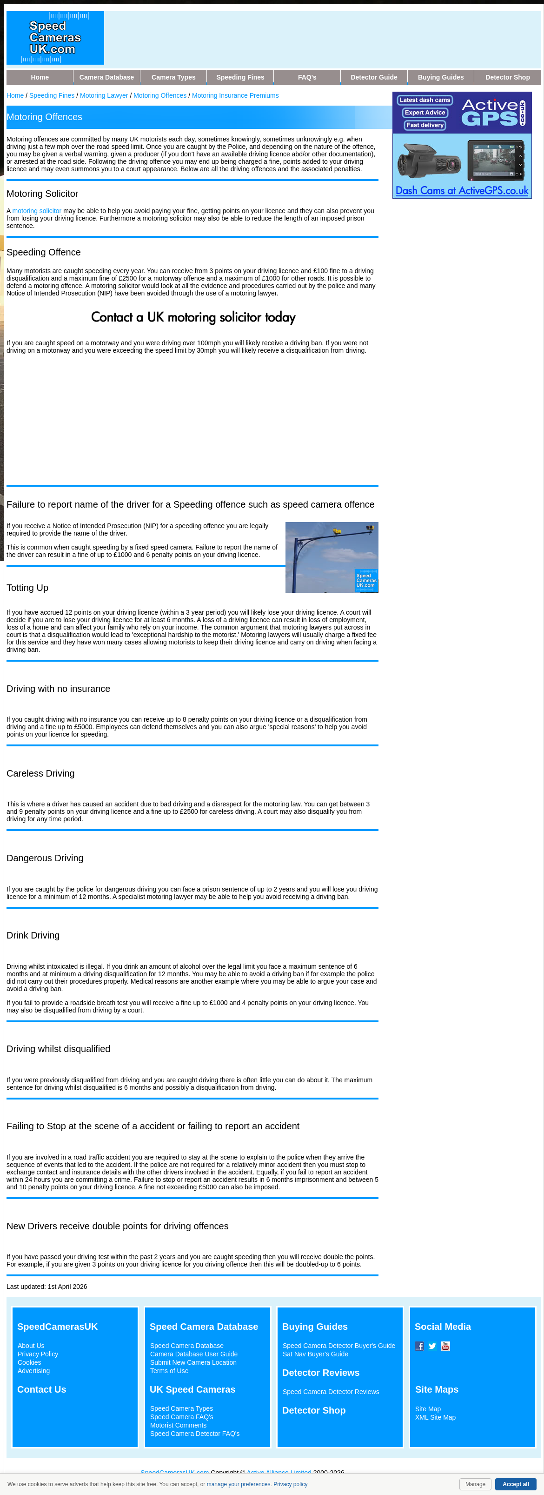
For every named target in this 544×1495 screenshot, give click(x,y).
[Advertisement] (292, 32)
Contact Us (41, 1389)
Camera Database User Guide (194, 1354)
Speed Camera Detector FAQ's (195, 1433)
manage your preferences (239, 1484)
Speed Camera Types (181, 1408)
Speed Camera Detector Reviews (331, 1391)
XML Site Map (435, 1417)
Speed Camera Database (187, 1345)
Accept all (516, 1484)
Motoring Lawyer (104, 95)
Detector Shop (314, 1410)
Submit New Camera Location (193, 1362)
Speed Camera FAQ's (181, 1417)
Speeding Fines (51, 95)
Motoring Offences (159, 95)
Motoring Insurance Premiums (235, 95)
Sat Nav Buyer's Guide (315, 1354)
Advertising (34, 1370)
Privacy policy (290, 1484)
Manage (475, 1484)
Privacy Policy (38, 1354)
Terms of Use (169, 1370)
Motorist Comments (178, 1425)
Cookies (29, 1362)
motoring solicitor (36, 211)
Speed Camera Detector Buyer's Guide (339, 1345)
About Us (31, 1345)
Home (15, 95)
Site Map (428, 1409)
